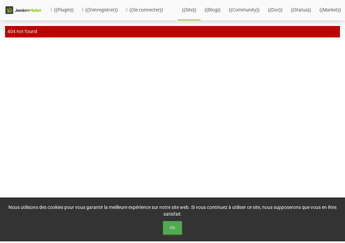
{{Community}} (244, 9)
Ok (173, 227)
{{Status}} (301, 9)
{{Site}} (189, 9)
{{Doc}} (275, 9)
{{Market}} (330, 9)
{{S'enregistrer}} (100, 9)
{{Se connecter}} (144, 9)
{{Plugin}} (62, 9)
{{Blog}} (213, 9)
